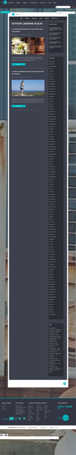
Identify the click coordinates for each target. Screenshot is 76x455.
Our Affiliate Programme (20, 412)
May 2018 (51, 186)
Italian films (51, 351)
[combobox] (64, 7)
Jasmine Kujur (16, 34)
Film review (51, 343)
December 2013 (52, 314)
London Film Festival (53, 358)
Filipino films (51, 341)
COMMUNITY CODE (53, 427)
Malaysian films (52, 361)
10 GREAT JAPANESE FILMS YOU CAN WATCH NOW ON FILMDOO (28, 73)
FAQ (3, 407)
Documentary (30, 418)
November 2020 (52, 119)
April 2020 (51, 136)
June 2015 (51, 274)
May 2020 (51, 134)
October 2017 (52, 204)
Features (27, 18)
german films (52, 346)
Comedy (57, 334)
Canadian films (52, 333)
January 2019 (51, 169)
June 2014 (51, 304)
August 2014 (51, 299)
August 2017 (51, 209)
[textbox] (64, 7)
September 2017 (52, 206)
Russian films (51, 365)
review (59, 363)
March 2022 (51, 78)
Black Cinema (30, 407)
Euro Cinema (38, 405)
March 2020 (51, 139)
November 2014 (52, 291)
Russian (45, 407)
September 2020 (52, 124)
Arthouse (30, 405)
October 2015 (52, 264)
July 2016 (51, 241)
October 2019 (52, 151)
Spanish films (52, 368)
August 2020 (51, 126)
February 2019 (52, 166)
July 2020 (51, 129)
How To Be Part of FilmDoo (20, 407)
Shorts (45, 409)
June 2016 (51, 244)
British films (58, 331)
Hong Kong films (52, 348)
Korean (37, 420)
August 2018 (51, 179)
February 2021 (52, 111)
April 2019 (51, 164)
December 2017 (52, 199)
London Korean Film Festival (55, 360)
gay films (57, 344)
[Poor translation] (5, 435)
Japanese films (52, 353)
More (45, 418)
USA (58, 370)
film (56, 341)
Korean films (58, 353)
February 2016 (52, 254)
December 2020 (52, 116)
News (40, 18)
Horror (58, 348)
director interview (57, 336)
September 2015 (52, 266)
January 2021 (51, 114)
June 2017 (51, 214)
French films (51, 344)
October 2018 (52, 174)
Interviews (34, 18)
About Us (4, 405)
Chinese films (52, 334)
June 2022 (51, 71)
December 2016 (52, 229)
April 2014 (51, 309)
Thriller (45, 416)
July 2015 (51, 271)
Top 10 (55, 370)
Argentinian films (52, 328)
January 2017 (51, 226)
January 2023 (52, 61)
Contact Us (4, 409)
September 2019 (52, 154)
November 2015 (52, 261)
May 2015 (51, 276)
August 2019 (51, 156)
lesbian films (51, 355)
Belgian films (58, 329)
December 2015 (52, 259)
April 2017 (51, 219)
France (56, 343)
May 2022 (51, 73)
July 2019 (51, 159)
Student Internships (19, 409)
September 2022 (52, 66)
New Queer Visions (53, 363)
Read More (18, 64)
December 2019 (52, 146)
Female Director (39, 407)
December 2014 (52, 289)
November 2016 (52, 231)
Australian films (52, 329)
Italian (37, 416)
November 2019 (52, 149)
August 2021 (51, 96)
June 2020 (51, 131)
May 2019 (51, 161)
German (37, 413)
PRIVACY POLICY (43, 427)
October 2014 (52, 294)
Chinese (29, 409)
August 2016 (51, 239)
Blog (21, 18)
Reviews (47, 18)
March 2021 (51, 109)
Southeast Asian (47, 411)
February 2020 (52, 141)
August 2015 (51, 269)
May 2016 (51, 246)
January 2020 (52, 144)
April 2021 (51, 106)
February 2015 (52, 284)
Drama (58, 338)
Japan (56, 351)
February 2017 (52, 224)
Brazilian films (52, 331)
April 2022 (51, 76)
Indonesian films (52, 350)
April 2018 (51, 189)
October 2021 (52, 91)
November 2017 (52, 201)
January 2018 (51, 196)
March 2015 (51, 281)
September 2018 (52, 176)
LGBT (56, 355)
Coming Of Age (31, 413)
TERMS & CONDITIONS (33, 427)
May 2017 (51, 216)
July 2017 (51, 211)
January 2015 (51, 286)
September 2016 (52, 236)
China (57, 333)
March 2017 (51, 221)
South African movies (53, 366)
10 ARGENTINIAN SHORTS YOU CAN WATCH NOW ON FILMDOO (27, 30)
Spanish (45, 413)
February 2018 (52, 194)
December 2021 (52, 86)
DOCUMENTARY (52, 338)
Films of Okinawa (39, 409)
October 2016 (52, 234)
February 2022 (52, 81)
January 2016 (51, 256)
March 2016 (51, 251)
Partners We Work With (20, 410)
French (37, 411)
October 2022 (52, 63)
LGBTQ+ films (52, 356)
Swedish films (58, 368)
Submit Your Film (19, 405)
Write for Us (54, 18)
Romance (46, 405)
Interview (58, 350)
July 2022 (51, 68)
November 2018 (52, 171)
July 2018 (51, 181)
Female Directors (52, 339)
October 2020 (52, 121)
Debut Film (30, 416)
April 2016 (51, 249)
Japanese (38, 418)
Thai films (51, 370)
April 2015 (51, 279)
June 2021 (51, 101)
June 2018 (51, 184)
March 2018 (51, 191)
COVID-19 (51, 336)
